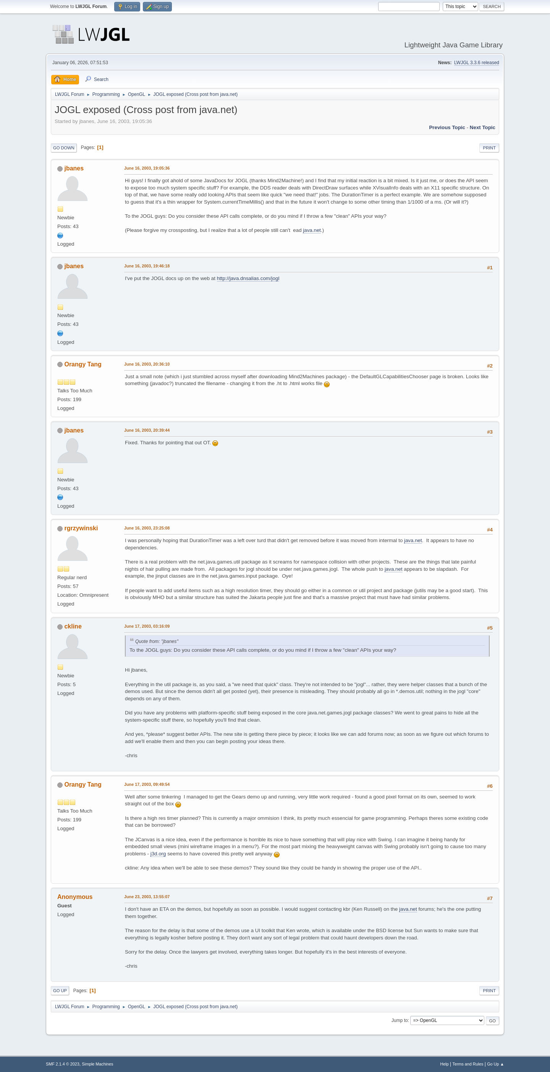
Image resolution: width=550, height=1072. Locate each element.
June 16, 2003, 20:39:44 (147, 430)
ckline (72, 626)
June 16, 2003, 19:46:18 (147, 266)
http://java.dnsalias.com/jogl (248, 278)
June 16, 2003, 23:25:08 (147, 528)
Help (444, 1064)
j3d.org (158, 854)
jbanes (74, 168)
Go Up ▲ (495, 1064)
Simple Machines (97, 1064)
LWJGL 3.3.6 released (476, 62)
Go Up (60, 990)
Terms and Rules (468, 1064)
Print (489, 148)
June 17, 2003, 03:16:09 (147, 626)
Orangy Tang (82, 364)
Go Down (63, 148)
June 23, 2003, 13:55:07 (147, 896)
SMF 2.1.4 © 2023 (62, 1064)
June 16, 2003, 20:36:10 (147, 364)
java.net (312, 230)
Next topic (482, 127)
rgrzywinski (81, 528)
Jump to (399, 1020)
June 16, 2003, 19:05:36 (147, 168)
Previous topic (447, 127)
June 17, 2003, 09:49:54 (147, 784)
